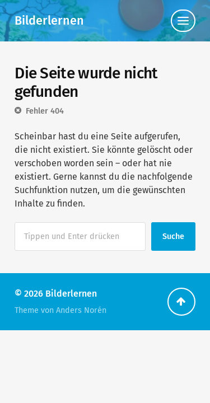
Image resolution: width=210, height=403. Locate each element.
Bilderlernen (49, 20)
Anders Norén (81, 310)
